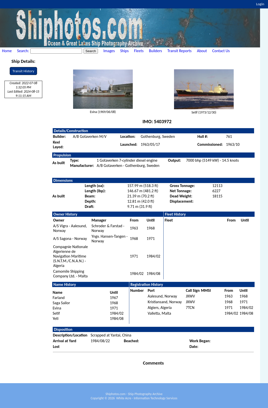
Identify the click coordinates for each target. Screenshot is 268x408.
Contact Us (221, 50)
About (202, 50)
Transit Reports (179, 50)
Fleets (138, 50)
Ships (124, 50)
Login (260, 4)
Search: (23, 50)
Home (7, 50)
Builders (155, 50)
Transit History (23, 71)
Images (109, 50)
